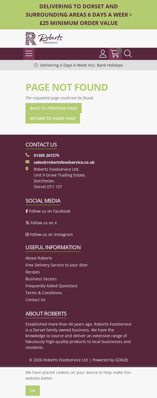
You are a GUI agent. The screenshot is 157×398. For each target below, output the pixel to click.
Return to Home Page (53, 118)
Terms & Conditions (43, 292)
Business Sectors (41, 278)
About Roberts (38, 258)
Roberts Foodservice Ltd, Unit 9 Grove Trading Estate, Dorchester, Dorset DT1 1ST (55, 178)
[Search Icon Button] (128, 54)
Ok (32, 390)
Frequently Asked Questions (51, 285)
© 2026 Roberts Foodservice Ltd (58, 359)
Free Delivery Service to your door (56, 265)
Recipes (32, 271)
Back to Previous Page (53, 108)
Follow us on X (41, 222)
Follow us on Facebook (47, 211)
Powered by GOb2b (110, 359)
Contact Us (35, 299)
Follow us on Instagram (49, 234)
